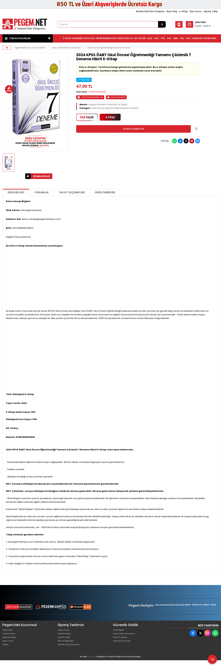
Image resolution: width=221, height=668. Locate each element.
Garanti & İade (65, 641)
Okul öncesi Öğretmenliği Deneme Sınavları (115, 47)
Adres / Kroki (9, 646)
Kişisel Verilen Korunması (126, 636)
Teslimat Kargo (66, 636)
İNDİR (28, 176)
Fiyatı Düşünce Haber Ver (90, 97)
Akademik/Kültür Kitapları (150, 11)
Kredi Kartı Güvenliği (123, 646)
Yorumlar (41, 192)
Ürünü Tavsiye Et (116, 97)
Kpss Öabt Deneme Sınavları (70, 47)
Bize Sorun (196, 11)
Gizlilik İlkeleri (120, 630)
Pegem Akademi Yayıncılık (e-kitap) (108, 104)
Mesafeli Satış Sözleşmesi (71, 652)
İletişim (6, 652)
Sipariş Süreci (65, 630)
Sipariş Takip (211, 11)
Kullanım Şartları (121, 641)
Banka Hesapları (11, 641)
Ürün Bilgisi (16, 192)
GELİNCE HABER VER (133, 128)
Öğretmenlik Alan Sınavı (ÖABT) (31, 47)
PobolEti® (92, 664)
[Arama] (162, 24)
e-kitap (183, 11)
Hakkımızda (8, 630)
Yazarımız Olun (10, 636)
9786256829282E (97, 91)
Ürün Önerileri (105, 192)
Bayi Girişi (172, 11)
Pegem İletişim (143, 605)
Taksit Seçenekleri (72, 192)
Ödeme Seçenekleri (68, 646)
